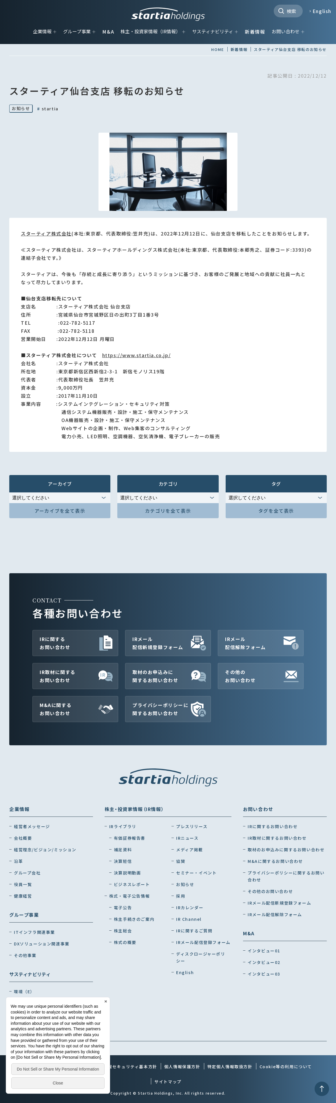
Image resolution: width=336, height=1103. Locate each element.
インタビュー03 (264, 974)
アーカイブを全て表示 (59, 510)
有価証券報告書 (129, 838)
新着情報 (255, 31)
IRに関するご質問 (194, 931)
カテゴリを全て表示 (168, 510)
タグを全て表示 (276, 510)
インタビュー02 (264, 962)
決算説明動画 (127, 873)
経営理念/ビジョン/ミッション (45, 849)
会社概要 (23, 838)
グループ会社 (27, 873)
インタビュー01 (264, 951)
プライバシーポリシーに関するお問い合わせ (160, 709)
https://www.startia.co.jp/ (136, 355)
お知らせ (21, 108)
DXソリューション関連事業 (42, 944)
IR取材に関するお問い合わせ (58, 676)
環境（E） (24, 991)
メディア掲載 (189, 849)
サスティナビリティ (212, 31)
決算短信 (123, 861)
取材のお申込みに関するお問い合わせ (155, 676)
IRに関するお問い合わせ (55, 643)
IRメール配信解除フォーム (245, 643)
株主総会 (123, 931)
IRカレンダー (189, 907)
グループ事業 (77, 31)
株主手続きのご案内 (134, 919)
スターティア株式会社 (46, 233)
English (322, 11)
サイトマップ (168, 1081)
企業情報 (42, 31)
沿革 (18, 861)
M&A (108, 31)
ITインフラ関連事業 (34, 932)
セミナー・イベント (196, 873)
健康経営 (23, 896)
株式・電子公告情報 (129, 896)
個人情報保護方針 (182, 1066)
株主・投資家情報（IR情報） (150, 31)
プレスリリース (191, 826)
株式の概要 (125, 942)
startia (47, 108)
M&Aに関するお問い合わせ (56, 709)
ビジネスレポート (132, 884)
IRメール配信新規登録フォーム (157, 643)
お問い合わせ (286, 31)
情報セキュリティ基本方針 (130, 1066)
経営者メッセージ (32, 826)
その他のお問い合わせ (240, 676)
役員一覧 (23, 884)
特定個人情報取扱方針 (230, 1066)
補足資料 (123, 849)
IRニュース (187, 838)
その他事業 (25, 955)
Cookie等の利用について (286, 1066)
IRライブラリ (122, 826)
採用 (180, 896)
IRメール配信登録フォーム (203, 942)
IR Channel (189, 919)
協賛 (180, 861)
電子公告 (123, 907)
